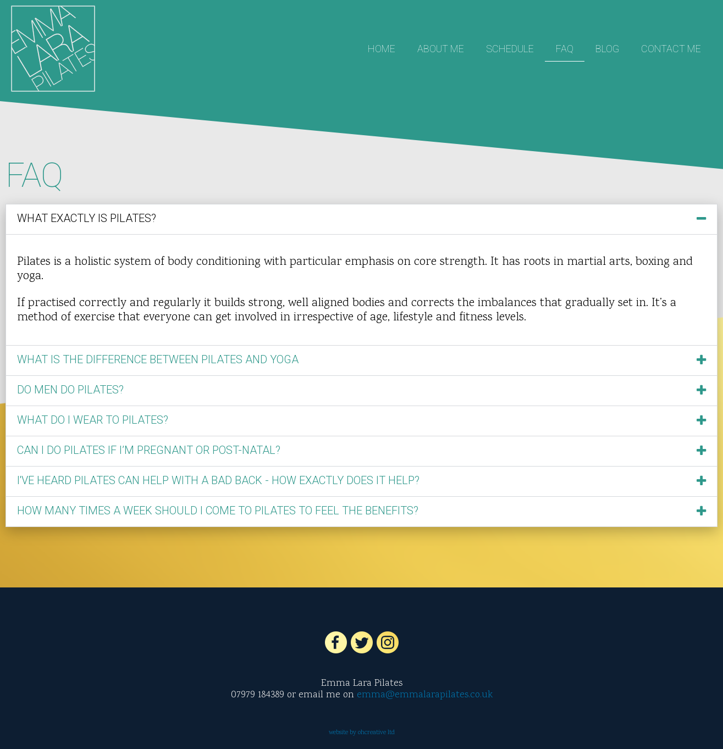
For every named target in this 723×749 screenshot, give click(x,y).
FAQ (564, 48)
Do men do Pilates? (70, 389)
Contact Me (671, 48)
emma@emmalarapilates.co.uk (425, 695)
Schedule (510, 48)
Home (381, 48)
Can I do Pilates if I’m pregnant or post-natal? (148, 450)
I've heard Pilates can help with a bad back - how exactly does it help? (218, 480)
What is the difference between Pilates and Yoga (158, 359)
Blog (607, 48)
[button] (361, 219)
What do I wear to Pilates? (92, 419)
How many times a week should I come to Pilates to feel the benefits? (217, 510)
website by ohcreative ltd (362, 732)
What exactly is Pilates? (86, 218)
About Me (440, 48)
